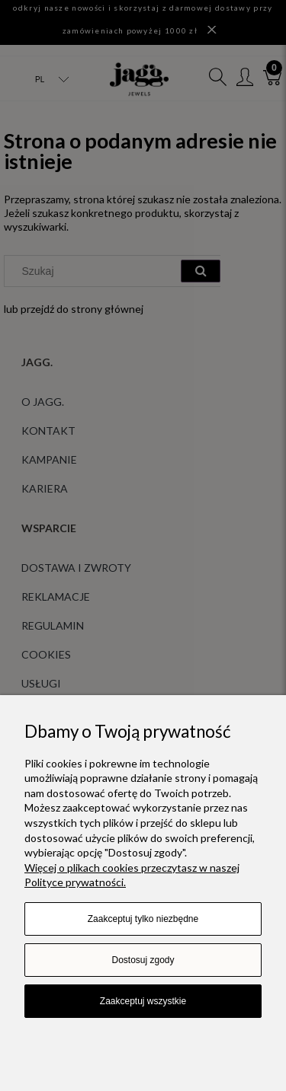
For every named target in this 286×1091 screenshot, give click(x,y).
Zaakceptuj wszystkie (143, 1001)
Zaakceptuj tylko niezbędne (143, 919)
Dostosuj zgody (142, 960)
